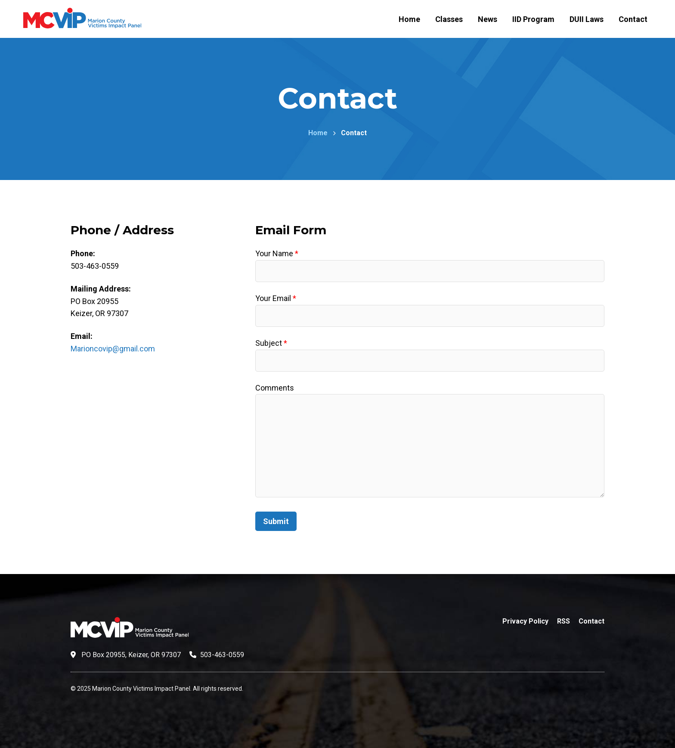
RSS (563, 621)
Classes (449, 19)
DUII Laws (587, 19)
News (487, 19)
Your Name (276, 253)
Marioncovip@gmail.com (113, 348)
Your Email (275, 298)
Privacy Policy (525, 621)
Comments (274, 387)
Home (409, 19)
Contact (633, 19)
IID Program (533, 19)
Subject (271, 343)
